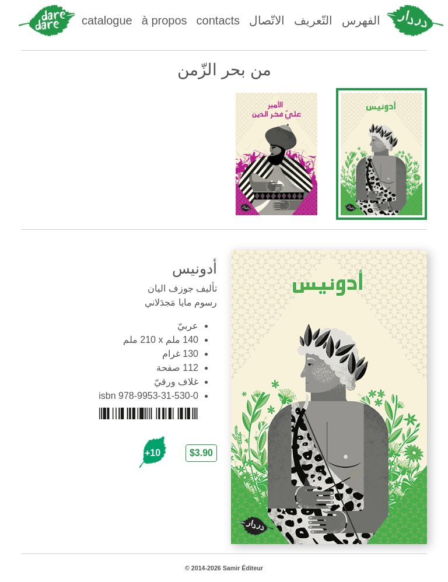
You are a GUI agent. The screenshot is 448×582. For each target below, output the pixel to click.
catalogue (107, 20)
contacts (218, 20)
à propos (164, 20)
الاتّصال (267, 20)
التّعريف (313, 20)
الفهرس (361, 20)
